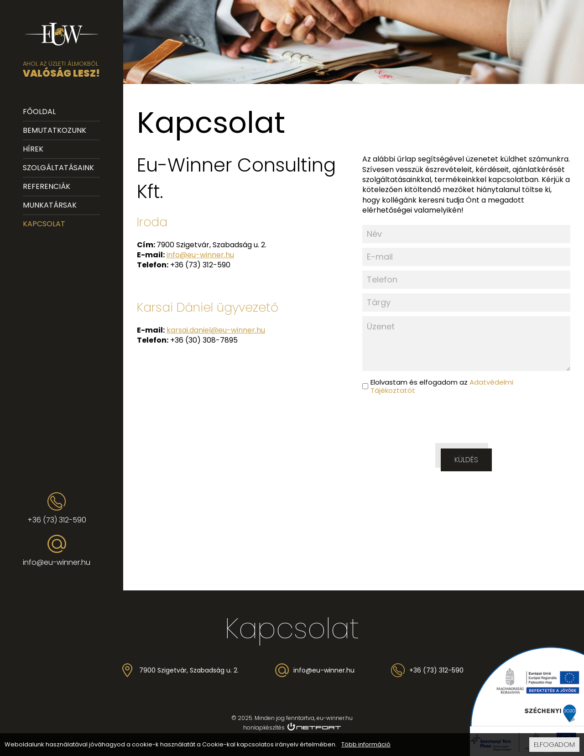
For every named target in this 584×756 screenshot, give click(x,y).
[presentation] (466, 421)
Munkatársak (50, 205)
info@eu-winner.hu (56, 562)
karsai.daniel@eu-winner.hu (216, 330)
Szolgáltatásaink (58, 167)
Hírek (33, 149)
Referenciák (46, 186)
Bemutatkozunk (54, 130)
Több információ (366, 744)
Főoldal (39, 111)
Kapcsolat (44, 224)
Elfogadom (554, 744)
